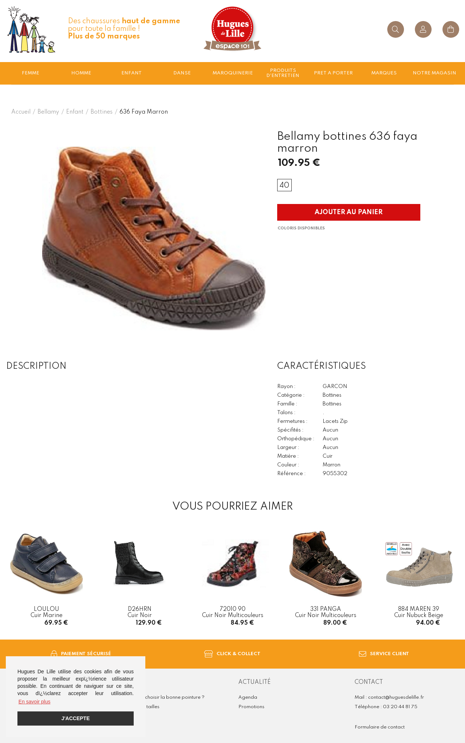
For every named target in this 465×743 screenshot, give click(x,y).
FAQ (127, 716)
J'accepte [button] (75, 718)
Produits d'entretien (282, 73)
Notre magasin (434, 73)
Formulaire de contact (380, 727)
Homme (81, 73)
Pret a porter (333, 73)
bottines (101, 112)
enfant (131, 73)
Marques (384, 73)
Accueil (21, 112)
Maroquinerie (233, 73)
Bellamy (48, 112)
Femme (30, 73)
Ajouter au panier (349, 212)
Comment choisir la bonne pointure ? (163, 697)
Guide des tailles (140, 707)
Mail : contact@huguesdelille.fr (389, 697)
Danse (182, 73)
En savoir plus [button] (34, 702)
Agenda (247, 697)
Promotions (251, 707)
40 (284, 185)
